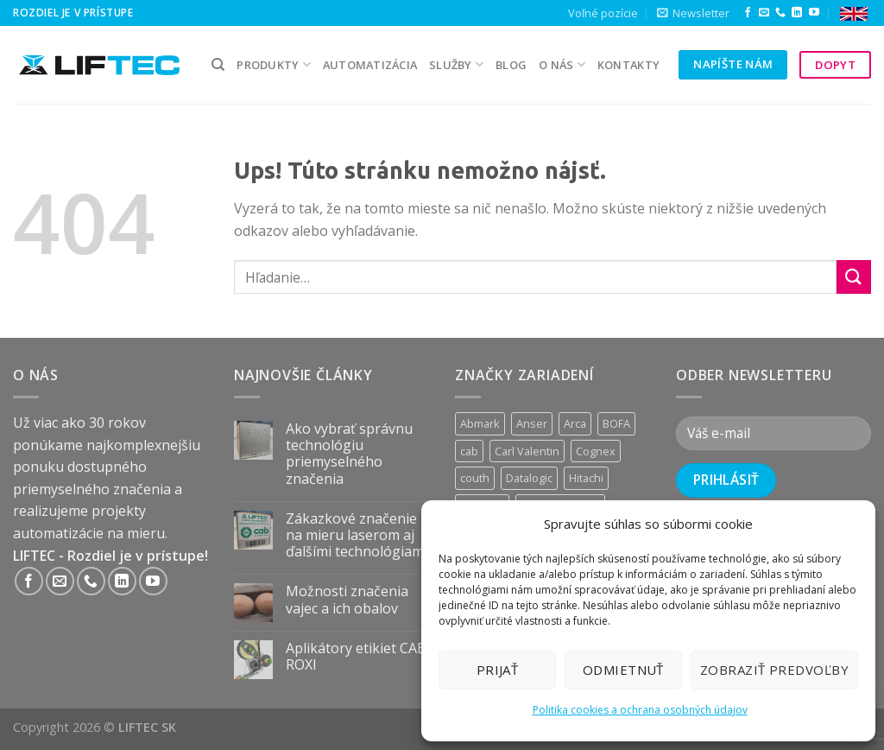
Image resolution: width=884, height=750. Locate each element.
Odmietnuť (623, 669)
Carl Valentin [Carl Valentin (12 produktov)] (527, 451)
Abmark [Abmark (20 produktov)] (480, 423)
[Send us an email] (764, 13)
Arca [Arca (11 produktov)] (575, 423)
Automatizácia (370, 65)
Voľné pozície (603, 13)
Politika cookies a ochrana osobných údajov (640, 709)
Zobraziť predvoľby (774, 669)
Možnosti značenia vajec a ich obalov (347, 599)
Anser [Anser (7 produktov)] (531, 423)
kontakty (628, 65)
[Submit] (854, 277)
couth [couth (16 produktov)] (474, 478)
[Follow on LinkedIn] (797, 13)
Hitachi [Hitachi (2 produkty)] (586, 478)
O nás (562, 64)
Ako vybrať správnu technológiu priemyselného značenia (349, 454)
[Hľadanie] (218, 64)
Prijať (498, 669)
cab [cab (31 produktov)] (469, 451)
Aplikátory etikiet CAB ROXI (356, 656)
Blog (511, 65)
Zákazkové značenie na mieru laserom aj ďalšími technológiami (356, 536)
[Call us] (780, 13)
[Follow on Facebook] (747, 13)
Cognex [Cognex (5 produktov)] (596, 451)
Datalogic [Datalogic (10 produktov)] (529, 478)
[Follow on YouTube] (814, 13)
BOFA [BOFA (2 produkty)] (616, 423)
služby (456, 64)
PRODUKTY (274, 64)
